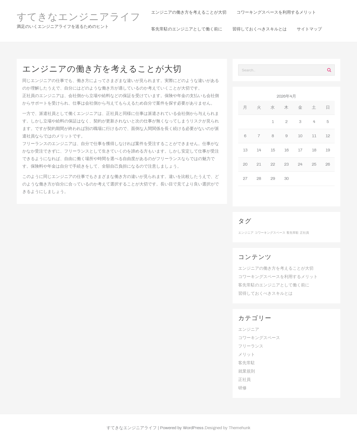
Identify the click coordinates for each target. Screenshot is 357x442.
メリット (246, 355)
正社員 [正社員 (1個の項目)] (304, 232)
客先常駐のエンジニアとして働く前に (273, 285)
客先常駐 (246, 363)
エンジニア (248, 330)
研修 (242, 388)
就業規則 (246, 371)
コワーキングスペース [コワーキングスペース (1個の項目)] (270, 232)
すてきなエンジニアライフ (79, 17)
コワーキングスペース (259, 338)
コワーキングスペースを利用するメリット (278, 277)
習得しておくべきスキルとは (265, 294)
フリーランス (250, 346)
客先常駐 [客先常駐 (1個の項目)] (292, 232)
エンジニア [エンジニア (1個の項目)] (246, 232)
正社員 (244, 380)
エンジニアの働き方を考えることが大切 (275, 268)
